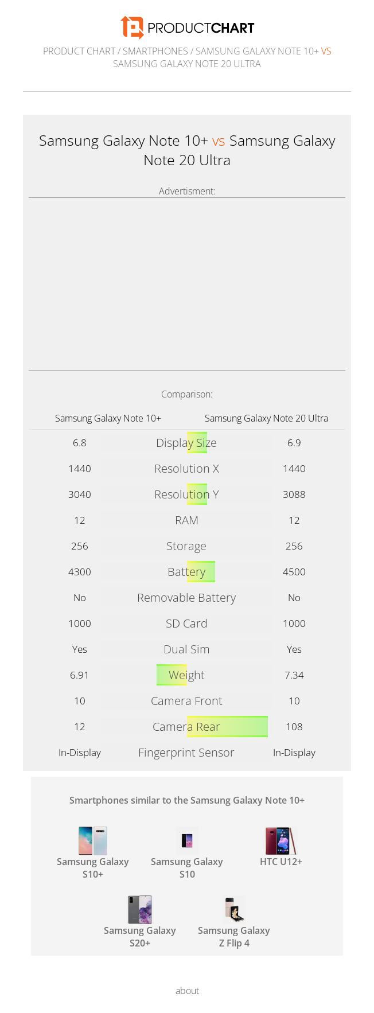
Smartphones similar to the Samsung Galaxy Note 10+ (187, 800)
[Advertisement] (187, 284)
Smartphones (155, 51)
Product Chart (79, 51)
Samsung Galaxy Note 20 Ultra (266, 418)
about (187, 990)
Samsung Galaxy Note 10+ (108, 418)
